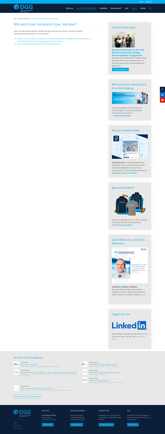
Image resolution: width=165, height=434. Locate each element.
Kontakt (148, 1)
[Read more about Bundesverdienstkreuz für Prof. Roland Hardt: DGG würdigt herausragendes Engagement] (123, 40)
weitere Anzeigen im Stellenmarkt (28, 397)
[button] (150, 8)
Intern (143, 8)
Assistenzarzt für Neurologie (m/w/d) (103, 365)
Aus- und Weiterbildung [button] (86, 8)
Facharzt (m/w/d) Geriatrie (99, 380)
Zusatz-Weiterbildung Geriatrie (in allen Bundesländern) (38, 44)
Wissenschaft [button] (116, 8)
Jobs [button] (126, 8)
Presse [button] (134, 8)
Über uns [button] (69, 8)
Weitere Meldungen (120, 69)
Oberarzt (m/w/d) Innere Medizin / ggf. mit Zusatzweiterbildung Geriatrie (49, 372)
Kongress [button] (103, 8)
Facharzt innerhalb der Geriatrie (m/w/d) (104, 372)
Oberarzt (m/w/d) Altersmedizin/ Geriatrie (37, 388)
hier (143, 295)
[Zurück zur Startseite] (23, 8)
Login (141, 1)
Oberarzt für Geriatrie (29, 365)
